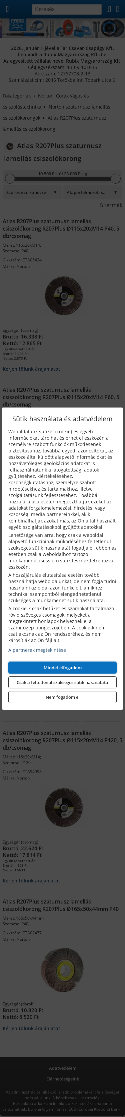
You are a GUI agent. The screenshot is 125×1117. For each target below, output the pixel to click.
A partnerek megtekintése (37, 650)
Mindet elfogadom (63, 668)
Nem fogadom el (63, 697)
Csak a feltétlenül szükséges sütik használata (62, 682)
